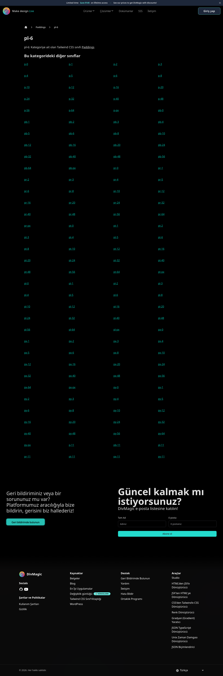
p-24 (27, 99)
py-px (27, 445)
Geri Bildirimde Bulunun (135, 578)
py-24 (117, 422)
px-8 (116, 352)
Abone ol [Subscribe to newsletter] (167, 533)
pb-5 (27, 133)
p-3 (160, 64)
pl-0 (26, 283)
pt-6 (160, 237)
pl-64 (72, 329)
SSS (140, 11)
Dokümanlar (126, 11)
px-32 (27, 376)
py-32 (161, 422)
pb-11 (117, 445)
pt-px (161, 272)
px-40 (72, 376)
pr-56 (117, 214)
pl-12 (72, 306)
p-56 (27, 110)
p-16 (116, 87)
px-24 (161, 364)
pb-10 (161, 133)
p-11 (71, 445)
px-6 (71, 352)
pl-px (116, 329)
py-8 (71, 410)
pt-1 (116, 225)
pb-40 (72, 156)
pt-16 (161, 249)
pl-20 (161, 306)
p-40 (116, 99)
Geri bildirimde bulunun (25, 522)
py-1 (160, 387)
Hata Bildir (127, 594)
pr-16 (27, 202)
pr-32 (161, 202)
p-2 (115, 64)
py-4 (116, 399)
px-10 (161, 352)
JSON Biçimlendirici (183, 647)
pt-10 (72, 249)
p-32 (71, 99)
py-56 (117, 433)
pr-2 (26, 179)
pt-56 (72, 272)
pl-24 (27, 318)
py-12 (161, 410)
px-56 (161, 376)
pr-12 (161, 191)
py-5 (160, 399)
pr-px (27, 225)
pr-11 (27, 456)
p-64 (71, 110)
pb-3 (116, 122)
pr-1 (160, 168)
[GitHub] (21, 589)
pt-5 (116, 237)
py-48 (72, 433)
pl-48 (161, 318)
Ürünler (89, 11)
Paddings (41, 27)
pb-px (72, 168)
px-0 (160, 329)
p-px (116, 110)
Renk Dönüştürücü (183, 612)
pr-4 (116, 179)
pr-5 (160, 179)
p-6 (115, 75)
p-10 (27, 87)
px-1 (26, 341)
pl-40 (116, 318)
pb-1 (27, 122)
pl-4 (26, 295)
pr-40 (27, 214)
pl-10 (27, 306)
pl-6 (56, 27)
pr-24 (117, 202)
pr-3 (71, 179)
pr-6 (26, 191)
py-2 (26, 399)
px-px (72, 387)
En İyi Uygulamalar (81, 588)
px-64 (27, 387)
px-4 (160, 341)
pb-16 (72, 145)
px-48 (117, 376)
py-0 (116, 387)
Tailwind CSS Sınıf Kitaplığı (85, 599)
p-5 (71, 75)
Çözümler (107, 11)
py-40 (27, 433)
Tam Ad (122, 517)
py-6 (26, 410)
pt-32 (117, 260)
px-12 (27, 364)
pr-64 (161, 214)
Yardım (125, 583)
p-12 (71, 87)
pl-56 (27, 329)
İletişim (152, 11)
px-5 (26, 352)
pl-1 (71, 283)
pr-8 (71, 191)
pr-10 (117, 191)
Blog (72, 583)
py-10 (117, 410)
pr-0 (116, 168)
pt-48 (27, 272)
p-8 (160, 75)
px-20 (117, 364)
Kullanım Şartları (29, 604)
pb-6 (71, 133)
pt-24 (72, 260)
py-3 (71, 399)
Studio (175, 577)
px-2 (71, 341)
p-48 (160, 99)
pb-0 (161, 110)
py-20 (72, 422)
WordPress (76, 604)
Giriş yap (209, 11)
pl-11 (161, 445)
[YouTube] (26, 589)
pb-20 (117, 145)
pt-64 (117, 272)
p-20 (160, 87)
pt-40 (161, 260)
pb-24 (161, 145)
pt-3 (26, 237)
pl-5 (71, 295)
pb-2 (71, 122)
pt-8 (26, 249)
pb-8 (116, 133)
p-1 (71, 64)
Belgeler (75, 578)
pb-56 (161, 156)
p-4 (26, 75)
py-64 (161, 433)
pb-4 (161, 122)
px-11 (117, 456)
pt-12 (117, 249)
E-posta (172, 517)
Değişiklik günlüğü (81, 594)
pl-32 (72, 318)
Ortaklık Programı (131, 599)
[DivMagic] (22, 11)
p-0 (26, 64)
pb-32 (27, 156)
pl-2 (116, 283)
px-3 (116, 341)
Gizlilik (23, 609)
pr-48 (72, 214)
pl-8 (160, 295)
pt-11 (72, 456)
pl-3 (160, 283)
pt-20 (27, 260)
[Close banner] (220, 3)
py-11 (161, 456)
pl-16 (116, 306)
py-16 (27, 422)
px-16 (72, 364)
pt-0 (71, 225)
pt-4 (71, 237)
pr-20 (72, 202)
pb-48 (117, 156)
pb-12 (27, 145)
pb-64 (27, 168)
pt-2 (160, 225)
